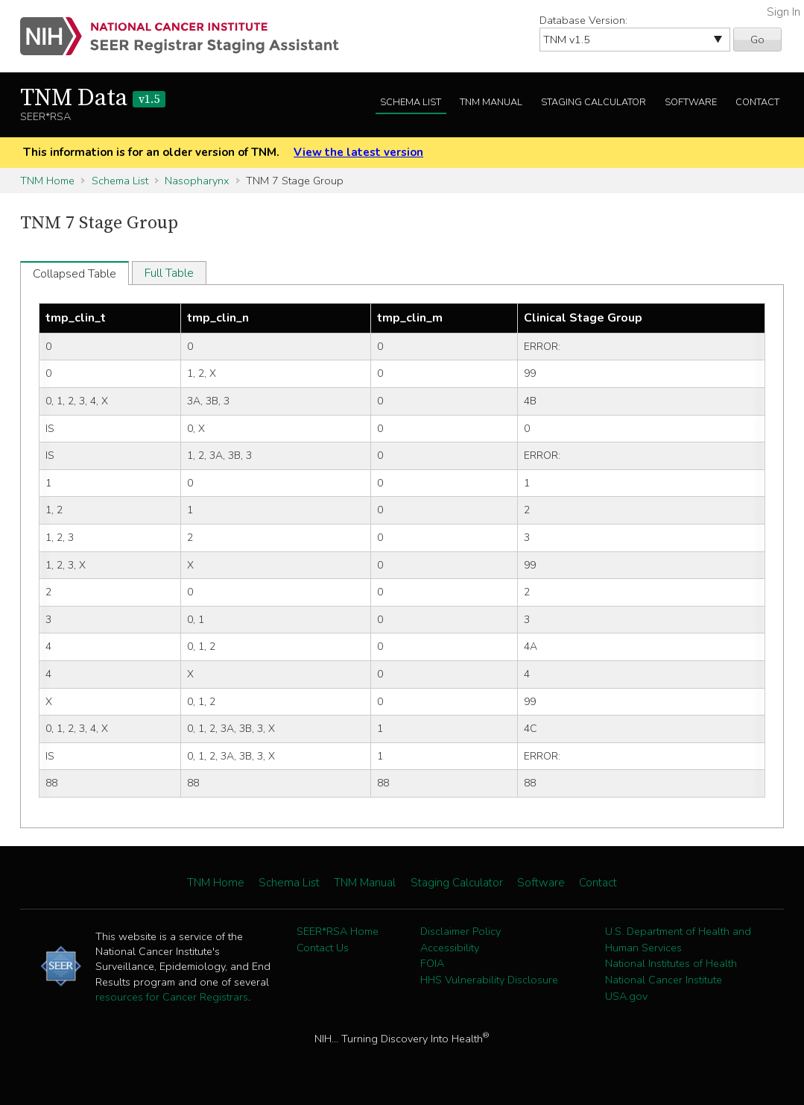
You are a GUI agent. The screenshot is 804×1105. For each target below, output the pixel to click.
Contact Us (323, 947)
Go (757, 39)
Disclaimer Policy (460, 931)
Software (691, 102)
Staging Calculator (593, 102)
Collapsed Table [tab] (74, 274)
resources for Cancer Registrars (171, 996)
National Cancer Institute (663, 979)
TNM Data (92, 98)
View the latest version (358, 152)
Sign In (783, 12)
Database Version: (583, 20)
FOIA (432, 963)
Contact (757, 102)
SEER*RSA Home (338, 931)
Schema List (410, 102)
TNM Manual (491, 102)
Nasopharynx (197, 180)
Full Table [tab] (169, 273)
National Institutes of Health (671, 963)
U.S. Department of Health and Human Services (678, 939)
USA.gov (626, 996)
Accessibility (449, 947)
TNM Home (47, 180)
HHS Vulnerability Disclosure (489, 979)
